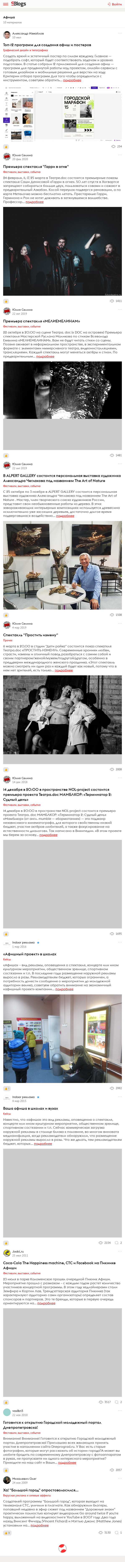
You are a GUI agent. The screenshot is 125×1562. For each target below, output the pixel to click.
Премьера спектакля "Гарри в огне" (36, 166)
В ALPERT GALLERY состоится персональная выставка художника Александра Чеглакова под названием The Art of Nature (62, 478)
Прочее (7, 640)
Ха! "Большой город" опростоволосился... (40, 1490)
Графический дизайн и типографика (25, 50)
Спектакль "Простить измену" (30, 635)
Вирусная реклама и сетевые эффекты (27, 1495)
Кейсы (7, 959)
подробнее (72, 80)
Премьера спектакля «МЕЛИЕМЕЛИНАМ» (41, 321)
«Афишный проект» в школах (29, 954)
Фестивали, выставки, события (21, 172)
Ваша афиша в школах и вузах (30, 1108)
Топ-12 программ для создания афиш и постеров (47, 44)
